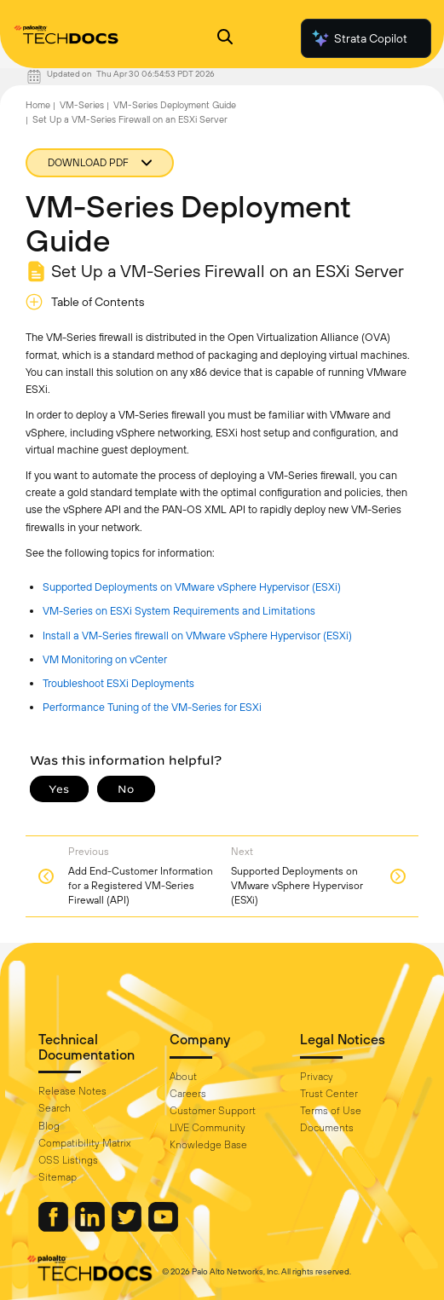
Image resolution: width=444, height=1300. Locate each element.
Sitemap (57, 1177)
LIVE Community (207, 1128)
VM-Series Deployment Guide (174, 105)
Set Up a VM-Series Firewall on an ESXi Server (130, 119)
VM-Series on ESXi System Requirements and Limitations (179, 610)
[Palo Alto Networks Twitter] (128, 1227)
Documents (327, 1128)
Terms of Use (330, 1111)
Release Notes (72, 1091)
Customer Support (213, 1111)
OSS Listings (68, 1160)
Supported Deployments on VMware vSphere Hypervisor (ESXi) (192, 587)
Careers (188, 1094)
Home (38, 105)
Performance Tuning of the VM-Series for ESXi (152, 707)
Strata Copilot (358, 38)
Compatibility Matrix (84, 1143)
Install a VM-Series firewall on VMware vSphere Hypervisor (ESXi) (197, 635)
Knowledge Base (208, 1145)
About (183, 1077)
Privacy (316, 1077)
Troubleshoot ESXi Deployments (118, 683)
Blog (49, 1126)
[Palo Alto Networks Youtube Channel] (163, 1227)
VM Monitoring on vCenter (105, 659)
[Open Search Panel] (225, 39)
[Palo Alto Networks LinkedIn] (91, 1227)
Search (54, 1108)
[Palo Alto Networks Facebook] (54, 1227)
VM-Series (82, 105)
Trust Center (329, 1094)
